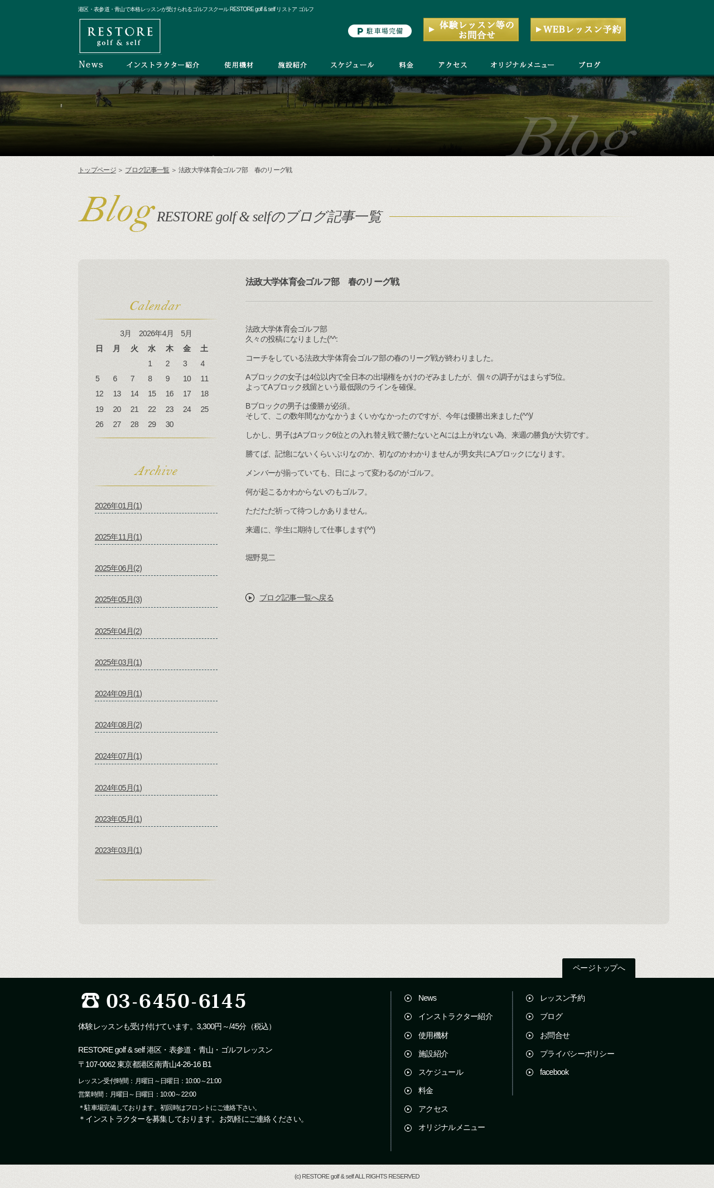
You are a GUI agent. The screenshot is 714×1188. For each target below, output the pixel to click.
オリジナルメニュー (451, 1127)
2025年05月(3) (118, 599)
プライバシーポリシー (577, 1053)
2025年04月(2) (118, 631)
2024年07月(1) (118, 755)
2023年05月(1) (118, 818)
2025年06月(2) (118, 568)
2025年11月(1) (118, 536)
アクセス (433, 1108)
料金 (425, 1090)
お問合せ (555, 1035)
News (427, 997)
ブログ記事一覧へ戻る (296, 597)
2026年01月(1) (118, 505)
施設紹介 (433, 1053)
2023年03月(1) (118, 850)
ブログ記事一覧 (147, 170)
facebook (554, 1072)
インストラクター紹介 (455, 1016)
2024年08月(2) (118, 724)
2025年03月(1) (118, 662)
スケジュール (440, 1072)
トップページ (97, 170)
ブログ (551, 1016)
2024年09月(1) (118, 693)
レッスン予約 (562, 997)
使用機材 (433, 1035)
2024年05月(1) (118, 787)
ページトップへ (599, 968)
